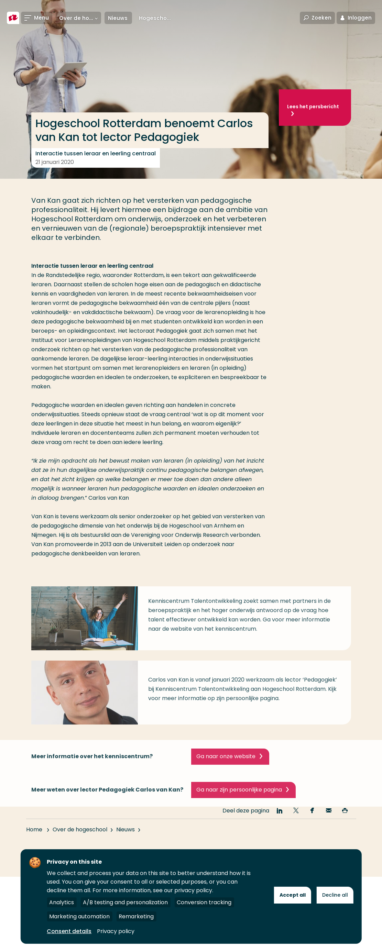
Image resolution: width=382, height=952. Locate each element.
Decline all (335, 895)
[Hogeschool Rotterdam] (13, 18)
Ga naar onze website (225, 768)
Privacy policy (115, 931)
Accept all (293, 895)
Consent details (69, 931)
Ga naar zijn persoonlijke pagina (239, 801)
